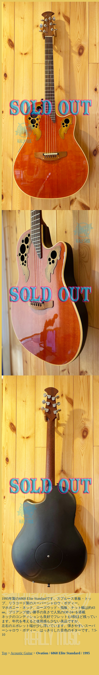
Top (4, 653)
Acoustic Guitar (22, 653)
